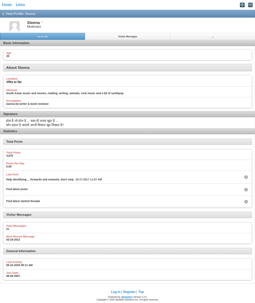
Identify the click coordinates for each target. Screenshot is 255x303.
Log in (115, 292)
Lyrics (20, 4)
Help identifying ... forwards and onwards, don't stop (40, 179)
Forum (7, 4)
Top (141, 292)
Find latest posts (17, 189)
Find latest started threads (23, 201)
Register (129, 292)
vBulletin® (127, 297)
